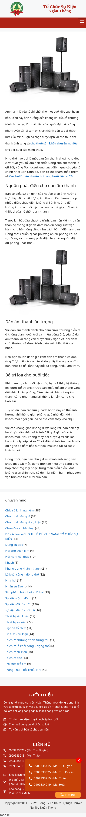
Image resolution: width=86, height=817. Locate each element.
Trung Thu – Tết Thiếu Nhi (23, 670)
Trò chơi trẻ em (15, 664)
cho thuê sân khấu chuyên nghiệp (54, 143)
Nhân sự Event (15, 586)
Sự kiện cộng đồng (18, 598)
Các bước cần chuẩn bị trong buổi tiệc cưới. (41, 176)
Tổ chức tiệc (13, 658)
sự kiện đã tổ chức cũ (20, 610)
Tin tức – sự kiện (16, 634)
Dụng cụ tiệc (14, 545)
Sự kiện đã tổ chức (18, 604)
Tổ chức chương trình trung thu (27, 640)
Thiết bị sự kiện (16, 622)
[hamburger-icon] (82, 22)
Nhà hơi (10, 580)
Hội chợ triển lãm (17, 551)
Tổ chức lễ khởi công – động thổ (27, 646)
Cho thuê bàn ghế (17, 516)
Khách (9, 562)
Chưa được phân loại (19, 528)
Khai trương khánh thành (23, 568)
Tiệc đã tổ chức (15, 628)
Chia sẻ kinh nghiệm (19, 510)
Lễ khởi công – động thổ (22, 574)
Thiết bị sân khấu (17, 616)
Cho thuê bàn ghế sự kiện (23, 522)
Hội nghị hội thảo (17, 557)
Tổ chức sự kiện (16, 652)
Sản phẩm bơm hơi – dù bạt (24, 592)
